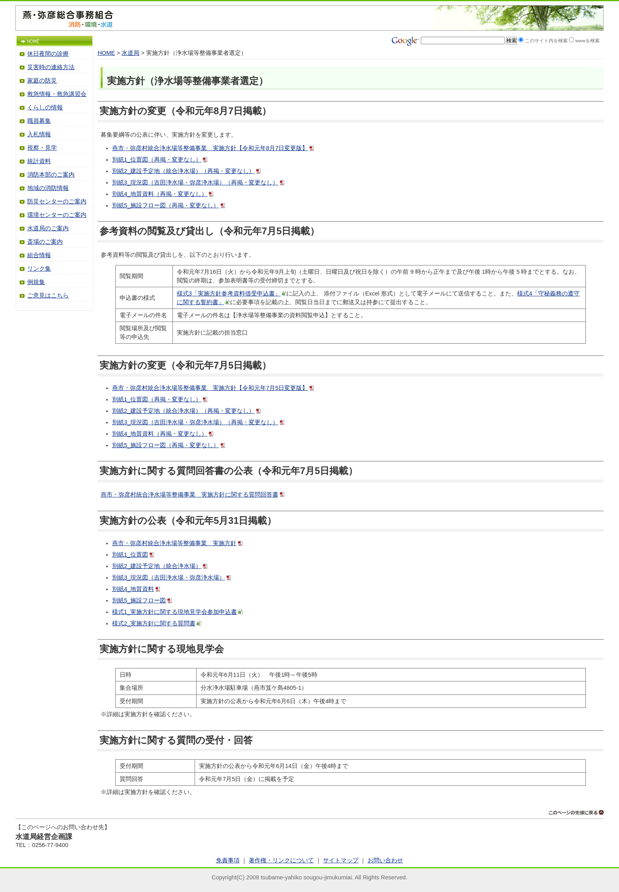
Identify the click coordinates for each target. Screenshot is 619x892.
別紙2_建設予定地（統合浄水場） (156, 566)
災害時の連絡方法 (51, 67)
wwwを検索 (587, 40)
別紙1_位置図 (130, 554)
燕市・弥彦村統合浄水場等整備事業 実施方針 (174, 543)
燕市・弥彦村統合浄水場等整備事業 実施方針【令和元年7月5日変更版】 (210, 388)
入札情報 (39, 134)
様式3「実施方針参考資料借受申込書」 (229, 293)
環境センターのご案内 (56, 215)
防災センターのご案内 (56, 201)
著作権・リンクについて (281, 860)
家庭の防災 (42, 80)
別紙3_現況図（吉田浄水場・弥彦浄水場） (168, 577)
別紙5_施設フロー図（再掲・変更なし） (165, 205)
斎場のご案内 (45, 242)
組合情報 (39, 255)
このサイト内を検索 (546, 40)
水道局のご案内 (48, 228)
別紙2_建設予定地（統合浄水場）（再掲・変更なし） (183, 171)
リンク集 (39, 268)
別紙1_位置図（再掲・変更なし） (156, 159)
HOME (106, 53)
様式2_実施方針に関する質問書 (153, 623)
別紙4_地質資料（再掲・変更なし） (159, 194)
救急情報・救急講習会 (56, 94)
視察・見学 (42, 148)
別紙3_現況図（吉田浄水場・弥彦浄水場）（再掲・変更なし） (195, 182)
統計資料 (39, 161)
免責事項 (228, 860)
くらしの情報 (45, 107)
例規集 (36, 282)
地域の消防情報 (48, 188)
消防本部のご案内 (51, 174)
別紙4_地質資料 (133, 589)
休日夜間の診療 (48, 54)
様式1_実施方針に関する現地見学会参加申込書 (174, 612)
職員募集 (39, 121)
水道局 (130, 53)
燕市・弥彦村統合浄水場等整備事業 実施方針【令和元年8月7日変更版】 (210, 148)
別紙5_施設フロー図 (139, 600)
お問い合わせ (385, 860)
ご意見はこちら (48, 295)
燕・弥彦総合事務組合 (68, 15)
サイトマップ (340, 860)
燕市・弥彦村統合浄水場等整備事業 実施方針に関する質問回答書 (189, 494)
